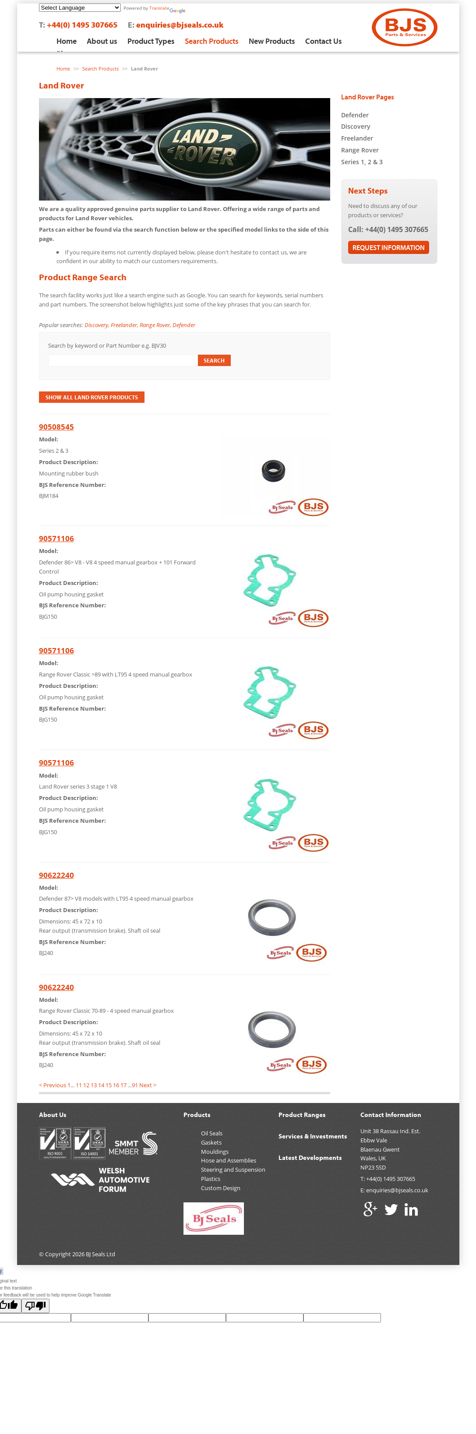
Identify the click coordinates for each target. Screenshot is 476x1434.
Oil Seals (211, 1133)
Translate (159, 8)
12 (86, 1085)
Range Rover (155, 325)
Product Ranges (302, 1114)
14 (101, 1085)
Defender (184, 325)
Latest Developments (310, 1157)
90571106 (56, 538)
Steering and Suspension (233, 1169)
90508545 (56, 427)
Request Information (389, 247)
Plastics (210, 1179)
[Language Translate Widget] (80, 8)
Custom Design (220, 1188)
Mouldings (215, 1152)
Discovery (96, 325)
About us (102, 41)
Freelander (124, 325)
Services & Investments (313, 1136)
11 (79, 1085)
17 (123, 1085)
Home (66, 41)
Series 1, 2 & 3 (362, 162)
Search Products (212, 41)
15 (109, 1085)
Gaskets (211, 1142)
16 (116, 1085)
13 (94, 1085)
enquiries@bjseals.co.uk (179, 25)
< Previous (52, 1085)
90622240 (56, 875)
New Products (272, 41)
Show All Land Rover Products (92, 397)
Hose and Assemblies (228, 1160)
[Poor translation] (35, 1306)
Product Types (151, 41)
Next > (147, 1085)
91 (135, 1085)
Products (197, 1114)
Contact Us (323, 41)
